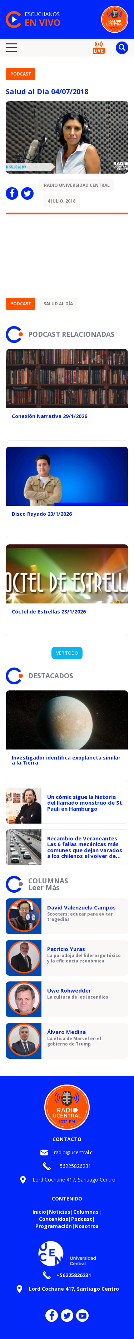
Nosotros (87, 1226)
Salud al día (58, 304)
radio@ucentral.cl (74, 1152)
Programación (53, 1226)
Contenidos (53, 1219)
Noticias (59, 1211)
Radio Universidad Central (77, 185)
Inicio (39, 1211)
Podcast (20, 74)
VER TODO (67, 653)
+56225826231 (73, 1166)
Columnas (86, 1211)
